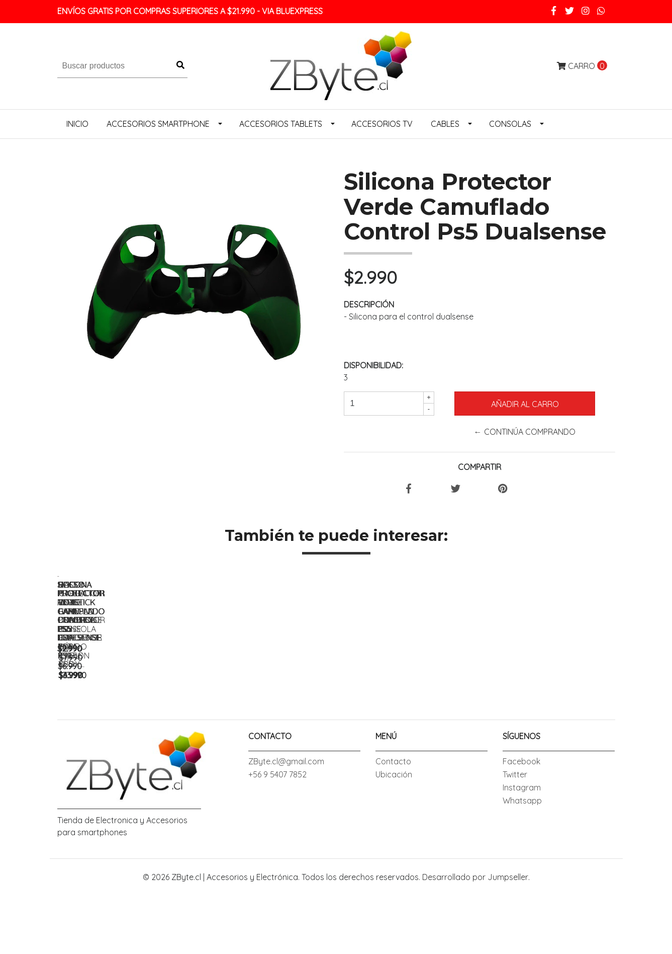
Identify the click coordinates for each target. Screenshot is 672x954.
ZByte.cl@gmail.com (286, 832)
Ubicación (393, 845)
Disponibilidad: (373, 365)
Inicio (77, 124)
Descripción (369, 304)
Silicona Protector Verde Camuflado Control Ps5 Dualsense (409, 726)
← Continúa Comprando (524, 432)
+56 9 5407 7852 (277, 845)
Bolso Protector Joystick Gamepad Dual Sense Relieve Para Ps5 (550, 726)
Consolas (510, 124)
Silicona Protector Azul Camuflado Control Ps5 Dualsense (127, 726)
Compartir (479, 467)
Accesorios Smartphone (158, 124)
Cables (445, 124)
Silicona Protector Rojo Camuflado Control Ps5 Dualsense (268, 726)
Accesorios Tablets (280, 124)
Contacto (393, 832)
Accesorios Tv (382, 124)
